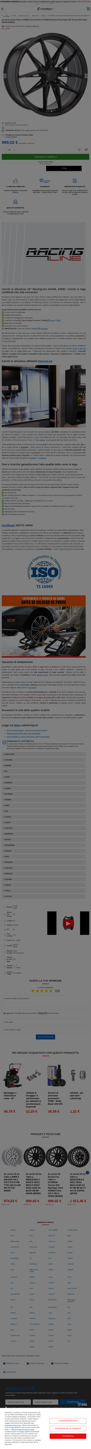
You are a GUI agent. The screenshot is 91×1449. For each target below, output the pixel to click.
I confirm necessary (68, 1421)
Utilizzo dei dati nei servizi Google (22, 1429)
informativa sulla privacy (13, 1425)
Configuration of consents (68, 1428)
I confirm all (68, 1436)
